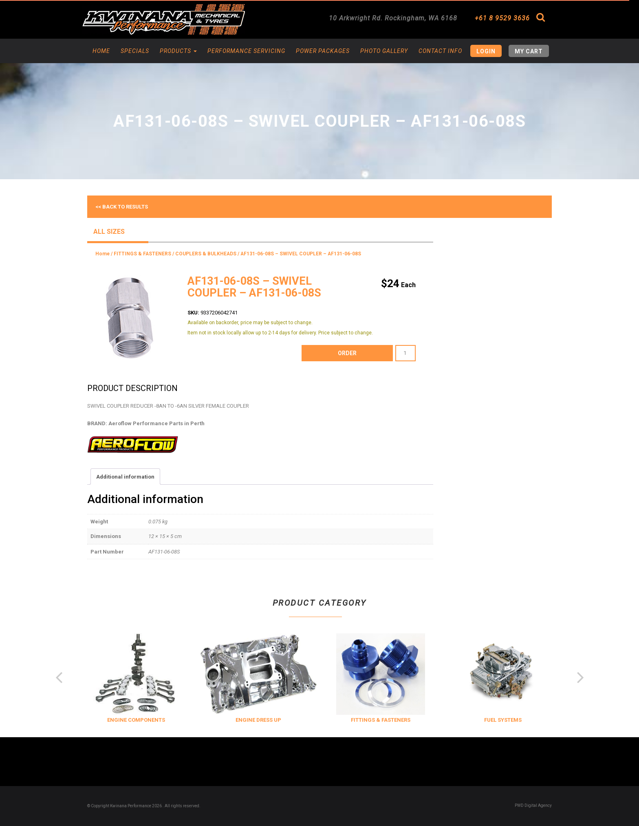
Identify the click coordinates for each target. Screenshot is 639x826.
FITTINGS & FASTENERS (142, 254)
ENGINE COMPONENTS (216, 720)
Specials (135, 51)
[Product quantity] (405, 353)
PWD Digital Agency (533, 805)
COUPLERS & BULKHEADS (205, 254)
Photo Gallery (384, 51)
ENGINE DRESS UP (338, 720)
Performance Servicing (246, 51)
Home (101, 51)
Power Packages (323, 51)
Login (486, 51)
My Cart (529, 51)
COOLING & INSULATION (94, 720)
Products (178, 51)
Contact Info (440, 51)
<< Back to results (121, 207)
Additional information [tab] (125, 477)
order (347, 353)
